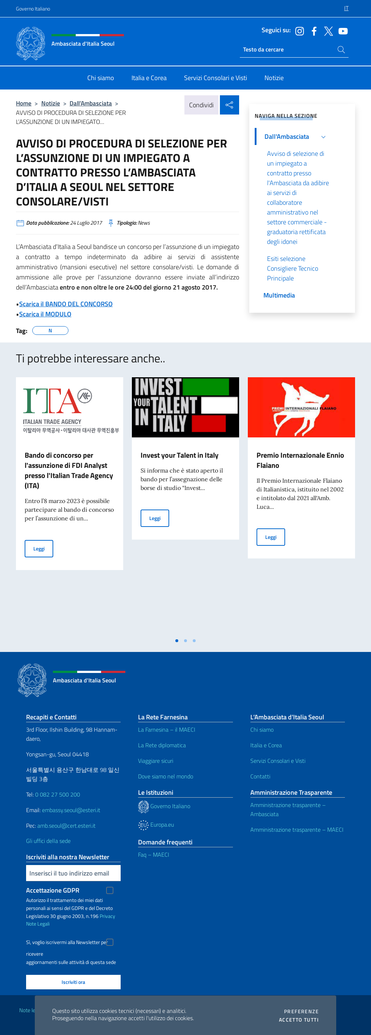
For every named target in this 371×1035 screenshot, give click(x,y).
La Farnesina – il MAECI (166, 729)
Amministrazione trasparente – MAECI (296, 829)
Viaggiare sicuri (155, 760)
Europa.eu (156, 824)
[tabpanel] (69, 505)
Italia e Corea (266, 745)
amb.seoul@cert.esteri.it (66, 825)
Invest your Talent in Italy (179, 455)
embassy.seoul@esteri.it (71, 810)
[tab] (176, 640)
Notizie (50, 103)
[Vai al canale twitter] (327, 30)
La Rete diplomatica (162, 745)
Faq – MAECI (153, 854)
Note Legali (38, 923)
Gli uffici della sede (48, 840)
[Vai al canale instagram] (298, 30)
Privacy (107, 916)
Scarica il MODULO (45, 314)
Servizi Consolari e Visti (277, 760)
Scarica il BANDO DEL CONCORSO (66, 304)
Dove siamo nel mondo (165, 776)
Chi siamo (262, 729)
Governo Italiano (33, 8)
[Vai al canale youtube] (341, 30)
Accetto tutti (299, 1019)
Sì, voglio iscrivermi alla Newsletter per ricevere (67, 943)
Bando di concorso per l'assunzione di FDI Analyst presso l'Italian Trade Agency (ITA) (69, 470)
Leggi (43, 548)
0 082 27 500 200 (57, 794)
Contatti (260, 776)
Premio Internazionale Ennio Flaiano (300, 460)
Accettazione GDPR (52, 890)
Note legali (31, 1010)
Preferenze (301, 1011)
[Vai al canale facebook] (312, 30)
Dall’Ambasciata (91, 103)
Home (24, 103)
